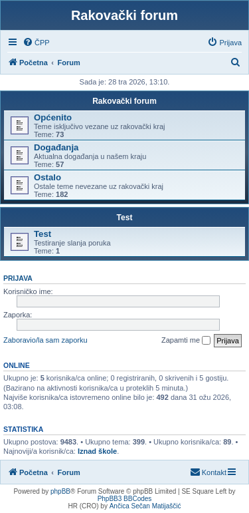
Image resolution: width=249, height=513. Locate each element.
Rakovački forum (124, 101)
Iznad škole (97, 451)
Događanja (56, 147)
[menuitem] (36, 43)
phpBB (60, 491)
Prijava (18, 278)
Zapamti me (185, 340)
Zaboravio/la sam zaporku (45, 340)
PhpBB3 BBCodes (125, 498)
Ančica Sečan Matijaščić (145, 506)
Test (125, 217)
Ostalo (47, 177)
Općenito (53, 117)
